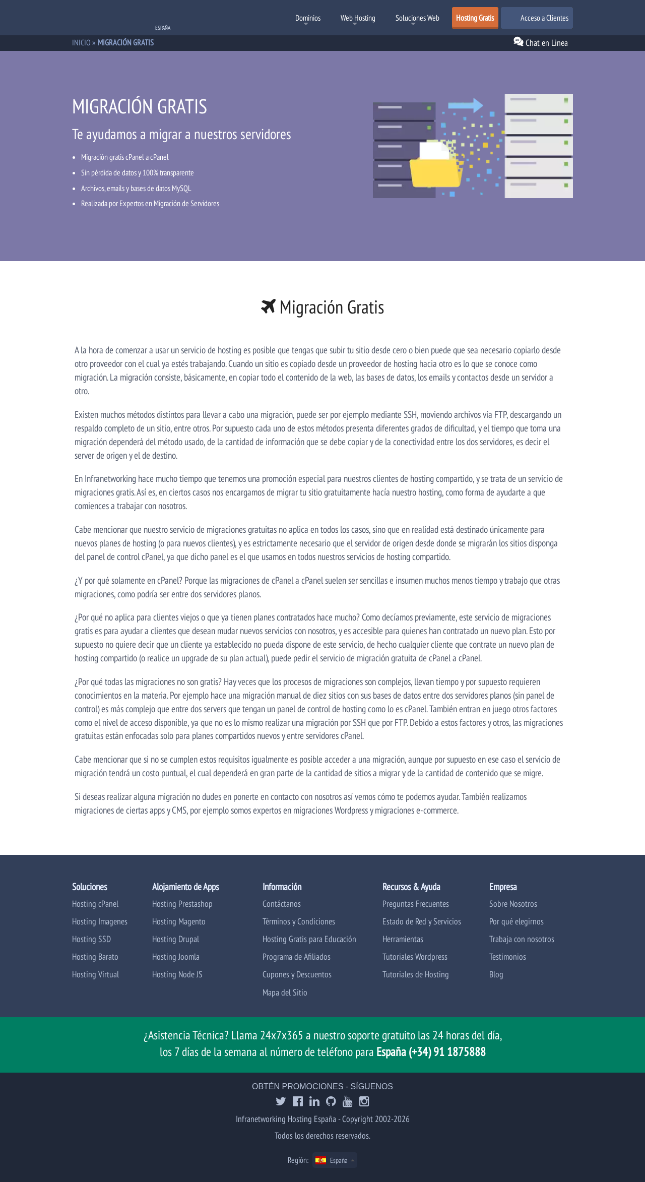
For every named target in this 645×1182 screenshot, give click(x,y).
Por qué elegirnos (516, 921)
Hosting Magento (179, 921)
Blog (496, 974)
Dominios (307, 18)
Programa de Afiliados (297, 956)
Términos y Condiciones (299, 921)
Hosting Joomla (176, 956)
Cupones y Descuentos (297, 974)
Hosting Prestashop (182, 903)
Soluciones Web (417, 18)
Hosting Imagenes (99, 921)
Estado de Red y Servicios (421, 921)
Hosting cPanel (95, 903)
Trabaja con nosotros (521, 939)
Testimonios (507, 956)
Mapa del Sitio (285, 992)
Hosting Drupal (175, 939)
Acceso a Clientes (536, 18)
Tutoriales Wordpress (414, 956)
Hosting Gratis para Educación (309, 939)
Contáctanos (282, 903)
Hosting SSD (91, 939)
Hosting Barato (95, 956)
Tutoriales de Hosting (415, 974)
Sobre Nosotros (513, 903)
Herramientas (402, 939)
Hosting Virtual (95, 974)
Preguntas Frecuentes (415, 903)
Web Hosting (358, 18)
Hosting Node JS (177, 974)
